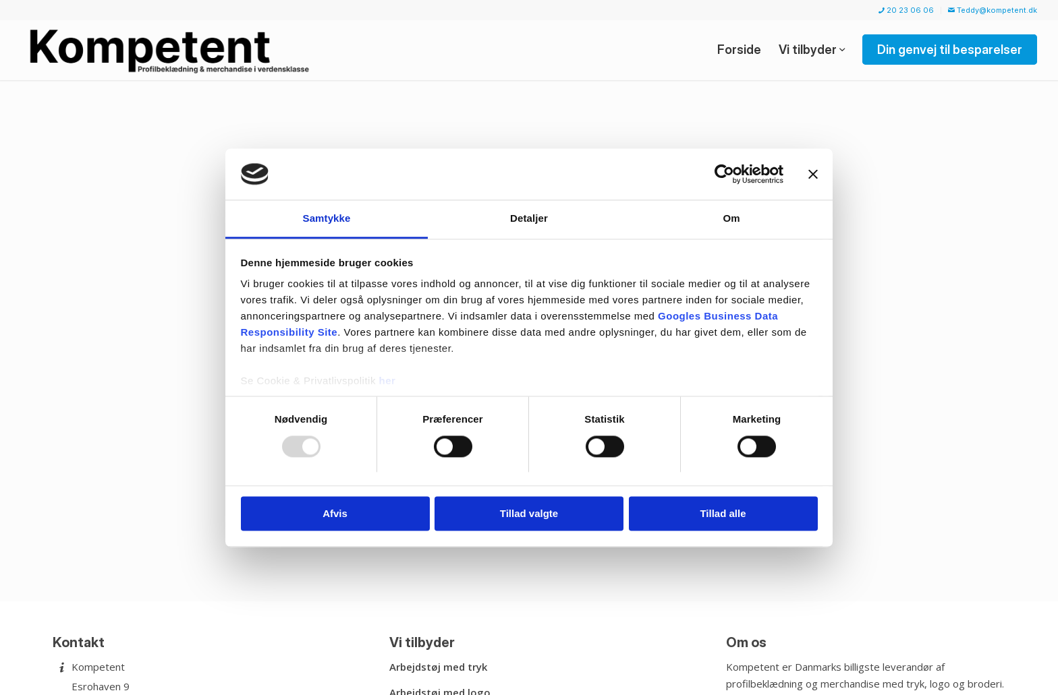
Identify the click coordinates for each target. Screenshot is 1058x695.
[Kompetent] (172, 50)
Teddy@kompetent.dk (992, 10)
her (387, 381)
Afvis (335, 514)
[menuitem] (906, 10)
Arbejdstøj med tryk (438, 666)
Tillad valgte (529, 514)
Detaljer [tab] (529, 218)
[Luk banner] (813, 174)
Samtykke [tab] (327, 218)
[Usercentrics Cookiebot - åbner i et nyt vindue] (724, 174)
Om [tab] (731, 218)
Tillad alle (723, 514)
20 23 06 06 (906, 10)
